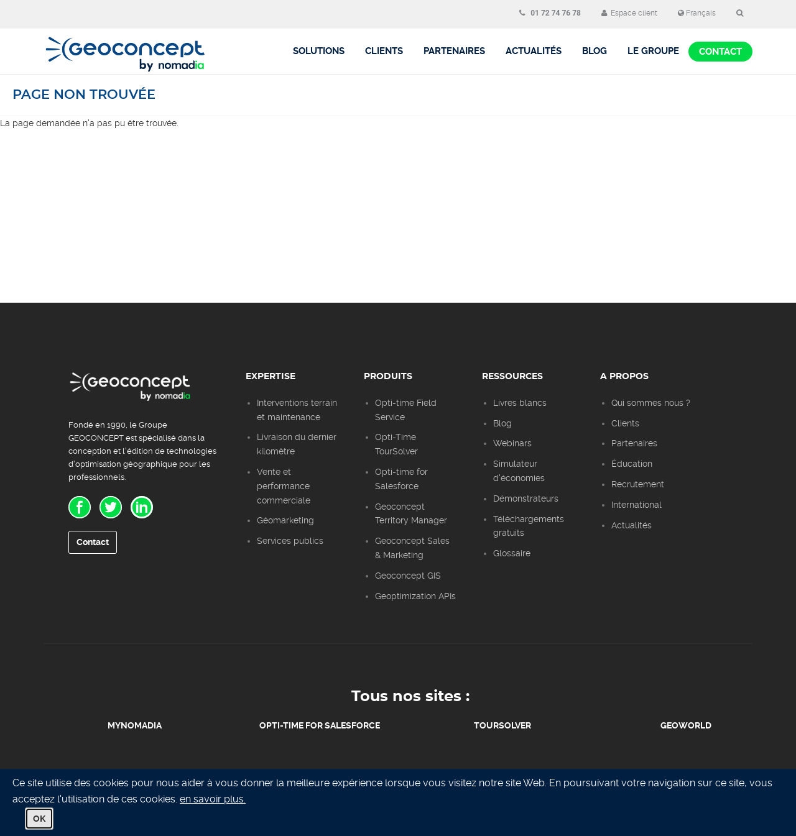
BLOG (594, 51)
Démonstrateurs (525, 498)
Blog (502, 423)
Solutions (319, 51)
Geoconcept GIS (408, 576)
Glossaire (511, 553)
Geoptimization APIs (415, 596)
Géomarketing (285, 520)
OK (39, 819)
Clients (384, 51)
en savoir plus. (213, 799)
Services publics (290, 541)
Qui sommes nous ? (650, 403)
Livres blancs (520, 403)
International (636, 505)
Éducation (631, 464)
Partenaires (454, 51)
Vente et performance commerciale (283, 486)
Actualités (534, 51)
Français (697, 13)
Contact (720, 51)
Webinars (512, 443)
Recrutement (637, 484)
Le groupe (653, 51)
